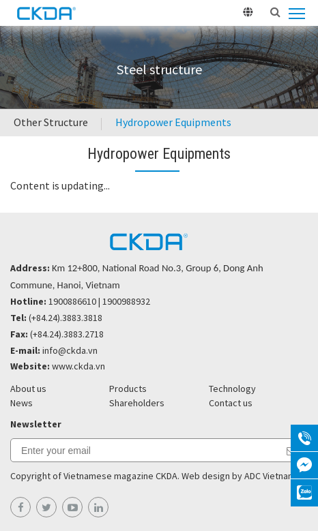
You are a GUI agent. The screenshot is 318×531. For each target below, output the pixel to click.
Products (128, 388)
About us (28, 388)
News (21, 403)
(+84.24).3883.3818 (65, 318)
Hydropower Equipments (173, 122)
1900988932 (126, 301)
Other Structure (51, 122)
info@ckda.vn (70, 350)
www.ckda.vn (78, 366)
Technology (232, 388)
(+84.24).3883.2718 (67, 334)
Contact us (230, 403)
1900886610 (72, 301)
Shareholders (136, 403)
